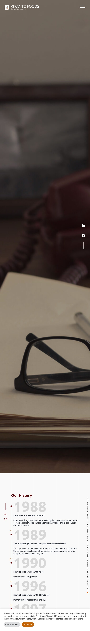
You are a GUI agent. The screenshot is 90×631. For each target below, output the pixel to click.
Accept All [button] (28, 624)
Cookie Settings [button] (12, 624)
